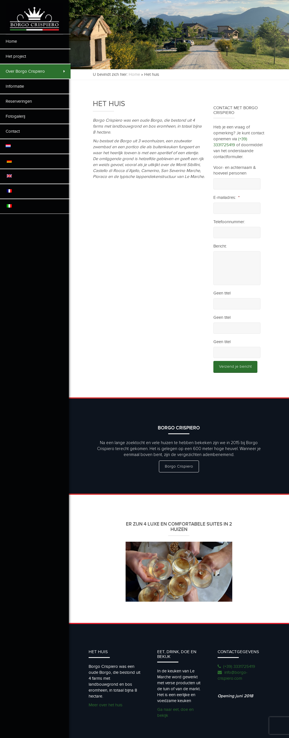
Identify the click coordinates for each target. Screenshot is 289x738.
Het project (16, 56)
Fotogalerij (15, 116)
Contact (13, 131)
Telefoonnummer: (230, 221)
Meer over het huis (107, 704)
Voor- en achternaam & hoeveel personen (235, 170)
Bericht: (220, 246)
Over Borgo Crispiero (35, 71)
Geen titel (222, 293)
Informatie (15, 86)
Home (11, 41)
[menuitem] (35, 146)
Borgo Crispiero (180, 466)
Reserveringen (19, 101)
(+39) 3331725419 (240, 665)
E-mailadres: (227, 197)
